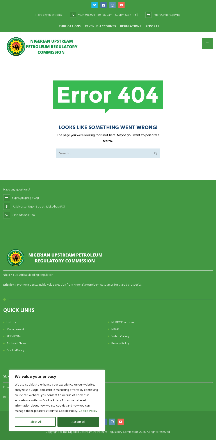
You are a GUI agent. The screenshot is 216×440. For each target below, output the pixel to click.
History (11, 322)
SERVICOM (14, 336)
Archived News (16, 343)
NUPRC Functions (122, 322)
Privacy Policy (120, 343)
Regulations (130, 26)
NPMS (115, 329)
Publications (70, 26)
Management (15, 329)
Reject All (35, 421)
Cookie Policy (88, 410)
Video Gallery (120, 336)
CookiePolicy (15, 350)
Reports (152, 26)
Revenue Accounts (100, 26)
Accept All (78, 421)
